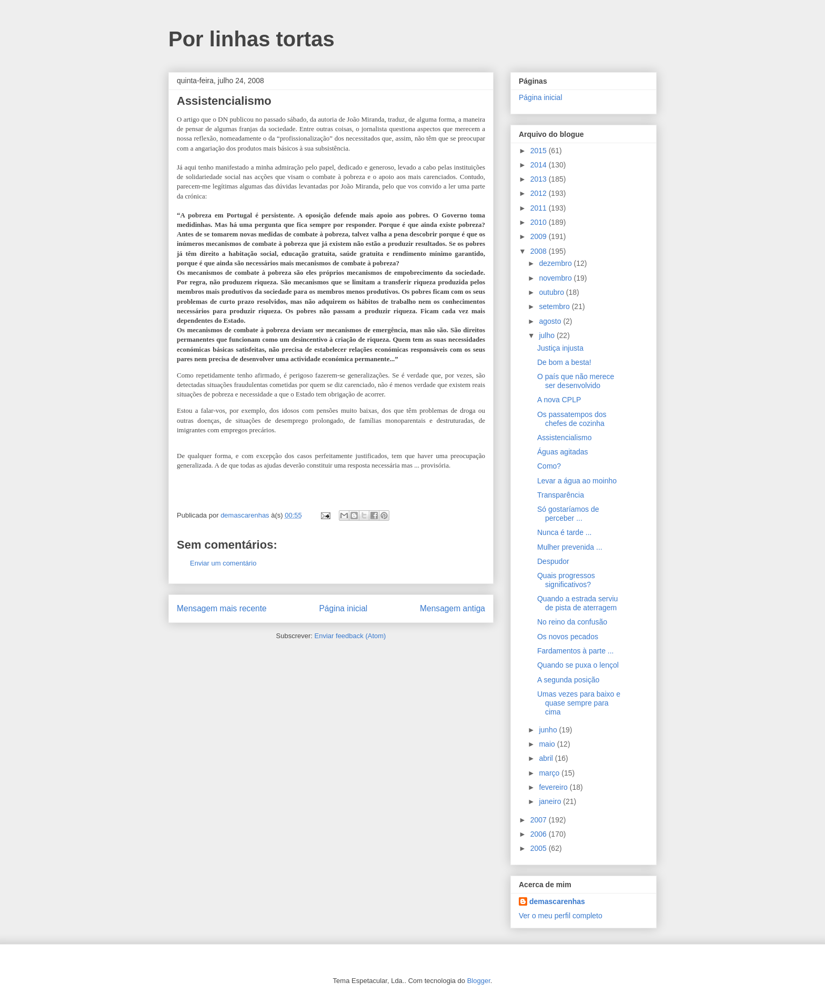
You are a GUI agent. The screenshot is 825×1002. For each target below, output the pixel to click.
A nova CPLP (559, 399)
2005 (539, 848)
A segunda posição (568, 680)
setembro (555, 306)
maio (548, 744)
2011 (539, 208)
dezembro (556, 263)
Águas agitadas (562, 452)
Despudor (553, 561)
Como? (549, 466)
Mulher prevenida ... (569, 547)
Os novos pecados (567, 636)
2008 (539, 251)
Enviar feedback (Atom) (350, 636)
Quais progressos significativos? (566, 580)
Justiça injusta (560, 348)
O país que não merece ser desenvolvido (575, 381)
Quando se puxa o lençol (578, 665)
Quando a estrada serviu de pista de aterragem (577, 603)
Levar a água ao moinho (577, 481)
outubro (552, 292)
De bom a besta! (564, 362)
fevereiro (554, 787)
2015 (539, 150)
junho (549, 730)
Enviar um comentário (223, 563)
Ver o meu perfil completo (560, 915)
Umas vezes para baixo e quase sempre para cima (578, 703)
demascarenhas (557, 901)
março (550, 773)
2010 (539, 222)
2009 (539, 236)
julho (547, 335)
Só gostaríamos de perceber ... (568, 513)
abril (547, 758)
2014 (539, 165)
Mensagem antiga (452, 608)
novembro (556, 278)
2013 (539, 179)
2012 (539, 193)
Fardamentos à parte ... (575, 651)
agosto (551, 321)
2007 (539, 820)
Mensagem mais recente (222, 608)
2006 (539, 834)
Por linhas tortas (251, 39)
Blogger (478, 981)
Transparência (560, 495)
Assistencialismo (564, 437)
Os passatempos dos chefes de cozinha (572, 419)
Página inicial (343, 608)
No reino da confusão (572, 622)
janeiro (551, 801)
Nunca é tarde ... (564, 532)
